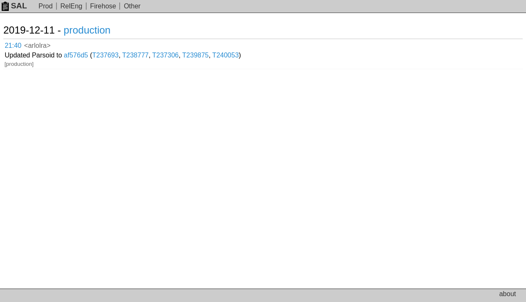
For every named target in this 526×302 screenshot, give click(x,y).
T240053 (277, 43)
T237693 (157, 43)
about (507, 293)
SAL (14, 5)
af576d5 (128, 43)
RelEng (71, 6)
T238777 (187, 43)
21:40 (21, 44)
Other (132, 6)
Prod (45, 6)
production (97, 30)
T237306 (217, 43)
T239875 (247, 43)
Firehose (103, 6)
